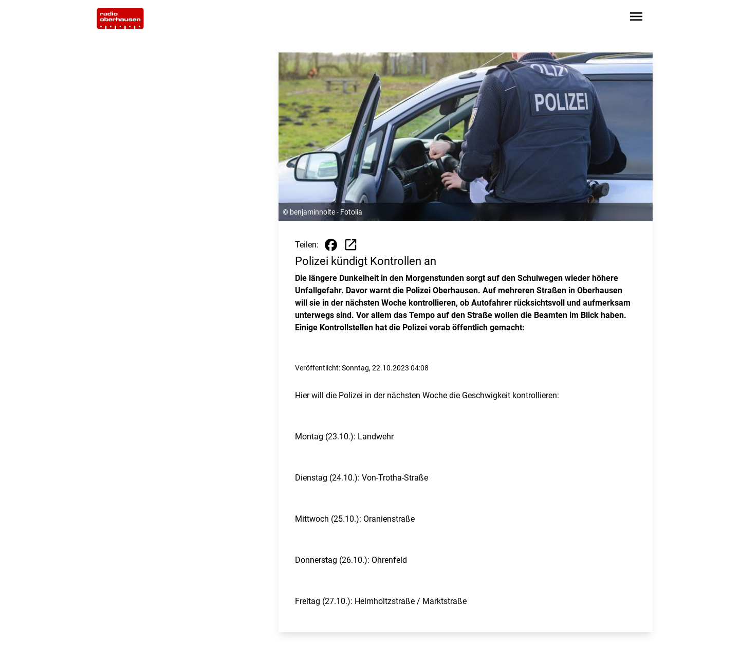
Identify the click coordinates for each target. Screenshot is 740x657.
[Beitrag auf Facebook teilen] (331, 245)
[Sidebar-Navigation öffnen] (636, 18)
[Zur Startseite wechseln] (120, 18)
